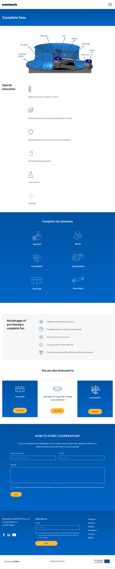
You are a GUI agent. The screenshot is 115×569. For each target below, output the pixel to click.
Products (91, 518)
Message (13, 465)
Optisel (91, 526)
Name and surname (17, 453)
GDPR (90, 537)
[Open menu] (110, 4)
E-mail (62, 453)
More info (19, 410)
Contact (91, 533)
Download (92, 530)
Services (91, 522)
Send (16, 494)
